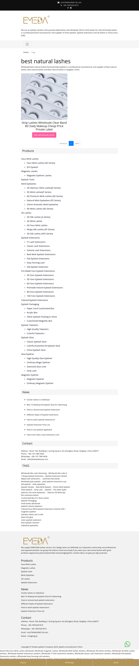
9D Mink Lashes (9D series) (40, 208)
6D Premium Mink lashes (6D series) (45, 196)
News (25, 392)
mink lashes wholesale (30, 503)
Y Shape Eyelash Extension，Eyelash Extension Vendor (44, 476)
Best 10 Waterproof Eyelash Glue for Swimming (47, 404)
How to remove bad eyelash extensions (43, 409)
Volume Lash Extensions (39, 250)
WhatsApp (69, 662)
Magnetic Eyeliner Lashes (39, 175)
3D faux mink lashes (37, 225)
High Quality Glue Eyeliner (39, 358)
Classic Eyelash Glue (36, 341)
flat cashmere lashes (29, 495)
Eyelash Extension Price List (38, 424)
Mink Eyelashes (28, 183)
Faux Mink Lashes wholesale (22, 651)
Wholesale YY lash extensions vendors (57, 653)
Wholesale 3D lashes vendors (98, 651)
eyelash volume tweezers (31, 506)
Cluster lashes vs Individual (38, 399)
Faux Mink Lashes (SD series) (41, 162)
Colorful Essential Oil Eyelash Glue (43, 345)
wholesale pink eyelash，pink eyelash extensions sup (43, 481)
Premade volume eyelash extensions (45, 287)
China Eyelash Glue (36, 349)
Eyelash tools (27, 179)
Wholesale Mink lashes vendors (72, 651)
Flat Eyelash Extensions (38, 258)
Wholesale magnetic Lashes (46, 651)
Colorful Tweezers (35, 333)
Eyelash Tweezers (29, 325)
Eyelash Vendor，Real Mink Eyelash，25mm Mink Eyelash (45, 487)
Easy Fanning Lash (36, 262)
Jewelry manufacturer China (70, 647)
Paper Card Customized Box (40, 308)
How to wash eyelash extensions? (41, 419)
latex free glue (27, 517)
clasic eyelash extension (31, 520)
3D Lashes (26, 212)
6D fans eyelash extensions (40, 283)
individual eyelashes (29, 525)
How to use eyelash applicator (39, 429)
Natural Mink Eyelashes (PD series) (44, 200)
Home (26, 52)
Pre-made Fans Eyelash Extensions (38, 270)
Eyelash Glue (27, 337)
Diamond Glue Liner (36, 366)
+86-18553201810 (70, 5)
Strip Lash (32, 370)
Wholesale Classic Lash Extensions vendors (93, 653)
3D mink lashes (34, 221)
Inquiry (23, 662)
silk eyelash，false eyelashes (33, 484)
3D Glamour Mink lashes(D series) (44, 187)
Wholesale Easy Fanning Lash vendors (34, 656)
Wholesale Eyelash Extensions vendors (24, 653)
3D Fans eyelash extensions (40, 275)
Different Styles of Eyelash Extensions (42, 414)
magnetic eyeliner (28, 511)
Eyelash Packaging (30, 304)
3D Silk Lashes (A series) (38, 217)
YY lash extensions (36, 241)
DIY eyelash (32, 167)
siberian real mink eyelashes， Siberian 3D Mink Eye (43, 492)
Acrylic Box (32, 312)
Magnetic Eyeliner (29, 374)
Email (116, 662)
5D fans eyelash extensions (40, 279)
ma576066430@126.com (70, 2)
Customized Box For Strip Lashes (35, 498)
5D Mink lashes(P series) (39, 192)
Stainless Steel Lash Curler (32, 514)
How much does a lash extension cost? (43, 434)
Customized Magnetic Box (39, 320)
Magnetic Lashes (29, 171)
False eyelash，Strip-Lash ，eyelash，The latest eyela (43, 489)
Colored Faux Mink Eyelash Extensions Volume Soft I (43, 509)
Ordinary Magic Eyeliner (38, 362)
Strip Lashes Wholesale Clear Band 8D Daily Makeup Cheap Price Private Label (44, 126)
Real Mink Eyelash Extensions (41, 254)
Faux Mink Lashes (29, 158)
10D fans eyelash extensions (41, 295)
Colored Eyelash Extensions (34, 300)
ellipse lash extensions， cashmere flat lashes (40, 478)
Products (28, 151)
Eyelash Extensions (30, 237)
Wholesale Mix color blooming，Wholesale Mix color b (44, 473)
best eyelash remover (30, 522)
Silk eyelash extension (37, 266)
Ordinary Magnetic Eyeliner (40, 383)
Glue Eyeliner (27, 354)
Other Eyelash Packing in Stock (42, 316)
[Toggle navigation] (27, 44)
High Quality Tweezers (38, 329)
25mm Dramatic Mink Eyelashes (42, 204)
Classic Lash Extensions (38, 246)
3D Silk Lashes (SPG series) (40, 233)
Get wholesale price (44, 134)
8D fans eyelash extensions (40, 291)
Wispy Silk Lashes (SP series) (40, 229)
